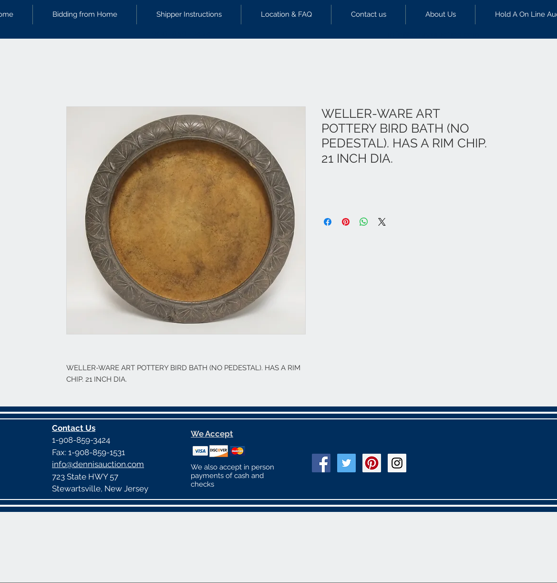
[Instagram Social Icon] (397, 463)
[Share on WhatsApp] (364, 222)
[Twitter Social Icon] (346, 463)
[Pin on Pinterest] (345, 222)
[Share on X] (382, 222)
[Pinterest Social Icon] (371, 463)
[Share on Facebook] (327, 222)
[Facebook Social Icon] (321, 463)
